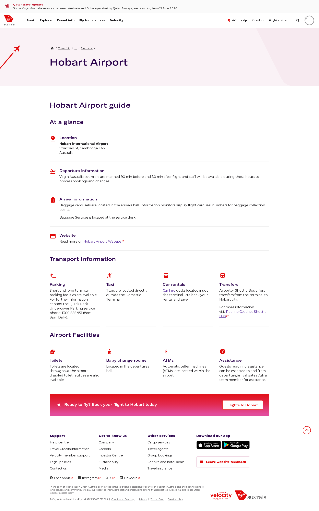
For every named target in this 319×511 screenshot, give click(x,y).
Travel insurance (159, 468)
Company (106, 442)
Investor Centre (111, 455)
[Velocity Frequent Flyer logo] (221, 496)
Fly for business (92, 20)
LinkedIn (128, 478)
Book (30, 20)
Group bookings (159, 455)
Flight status (278, 20)
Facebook (60, 478)
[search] (298, 20)
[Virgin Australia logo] (250, 495)
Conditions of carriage (123, 499)
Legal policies (60, 462)
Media (103, 468)
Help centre (59, 442)
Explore (46, 20)
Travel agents (157, 449)
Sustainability (108, 462)
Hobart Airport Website (102, 241)
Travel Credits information (69, 449)
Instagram (88, 478)
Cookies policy (175, 499)
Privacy (143, 499)
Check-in (258, 20)
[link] (159, 6)
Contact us (58, 468)
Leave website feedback (223, 462)
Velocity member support (70, 455)
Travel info (65, 20)
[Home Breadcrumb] (52, 48)
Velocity (116, 20)
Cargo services (158, 442)
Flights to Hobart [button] (242, 405)
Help (243, 20)
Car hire (169, 290)
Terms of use (157, 499)
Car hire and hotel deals (165, 462)
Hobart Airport (89, 62)
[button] (232, 20)
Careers (105, 449)
